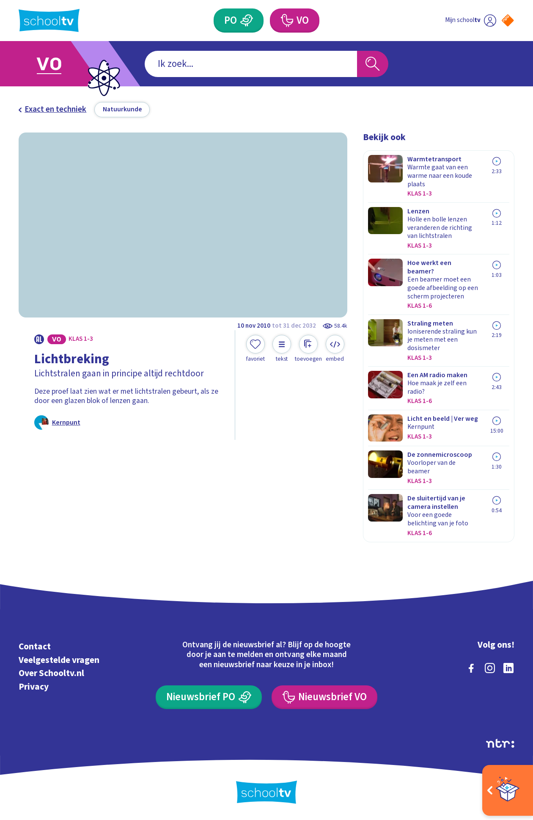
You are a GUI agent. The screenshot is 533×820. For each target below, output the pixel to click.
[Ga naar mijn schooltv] (470, 20)
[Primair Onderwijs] (239, 20)
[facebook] (471, 668)
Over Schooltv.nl (51, 673)
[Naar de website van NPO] (507, 20)
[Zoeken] (373, 64)
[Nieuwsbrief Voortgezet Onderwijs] (324, 697)
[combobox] (251, 64)
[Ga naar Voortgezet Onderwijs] (59, 63)
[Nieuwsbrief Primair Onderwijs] (209, 697)
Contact (35, 646)
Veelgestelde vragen (59, 660)
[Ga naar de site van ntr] (500, 743)
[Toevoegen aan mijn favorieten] (255, 349)
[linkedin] (508, 668)
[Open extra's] (507, 790)
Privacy (34, 686)
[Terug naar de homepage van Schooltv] (49, 20)
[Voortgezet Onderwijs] (294, 20)
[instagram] (490, 668)
